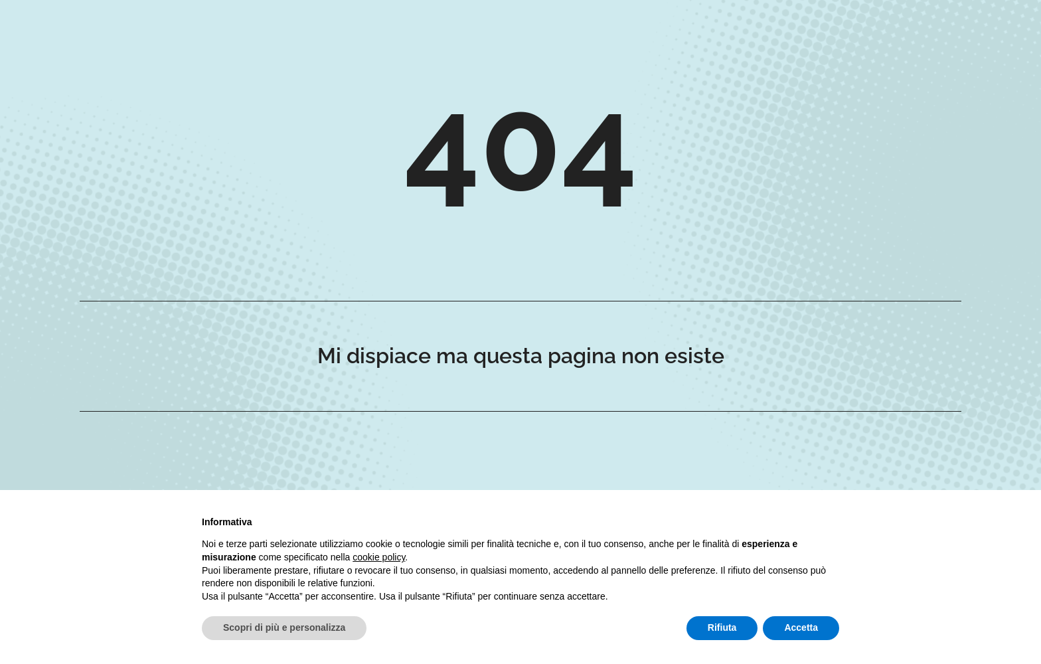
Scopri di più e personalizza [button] (284, 627)
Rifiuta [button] (722, 627)
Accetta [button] (801, 627)
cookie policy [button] (379, 557)
